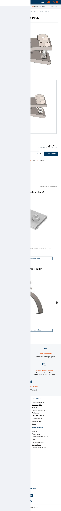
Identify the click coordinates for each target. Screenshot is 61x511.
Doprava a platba (37, 405)
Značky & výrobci (8, 439)
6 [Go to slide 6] (33, 264)
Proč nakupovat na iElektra (40, 436)
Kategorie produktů (38, 402)
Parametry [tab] (11, 171)
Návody (5, 431)
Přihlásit (28, 495)
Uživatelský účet (37, 418)
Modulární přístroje (11, 414)
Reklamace (35, 413)
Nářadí (7, 420)
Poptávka (6, 442)
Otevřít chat (20, 464)
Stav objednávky (37, 421)
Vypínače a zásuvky (11, 408)
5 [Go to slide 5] (31, 264)
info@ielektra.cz (24, 460)
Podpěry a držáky (42, 11)
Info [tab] (5, 171)
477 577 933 (10, 457)
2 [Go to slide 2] (25, 264)
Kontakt (34, 407)
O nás (34, 439)
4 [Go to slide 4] (29, 264)
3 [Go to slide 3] (27, 264)
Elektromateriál (16, 11)
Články (34, 424)
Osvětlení (8, 417)
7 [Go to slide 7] (35, 264)
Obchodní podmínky (38, 415)
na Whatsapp (19, 468)
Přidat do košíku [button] (35, 258)
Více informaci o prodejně (14, 481)
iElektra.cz (7, 11)
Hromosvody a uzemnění (29, 11)
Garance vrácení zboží (39, 410)
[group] (30, 228)
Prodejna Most (36, 434)
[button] (42, 2)
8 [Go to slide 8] (37, 264)
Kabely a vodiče (10, 402)
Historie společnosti (38, 442)
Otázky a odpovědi (8, 436)
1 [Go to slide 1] (23, 264)
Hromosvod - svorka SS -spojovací (19, 242)
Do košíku (51, 154)
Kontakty (34, 431)
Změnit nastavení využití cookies (13, 445)
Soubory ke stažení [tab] (23, 171)
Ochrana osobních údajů (39, 447)
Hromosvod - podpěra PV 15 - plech (19, 319)
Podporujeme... (36, 445)
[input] (13, 259)
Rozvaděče (8, 411)
